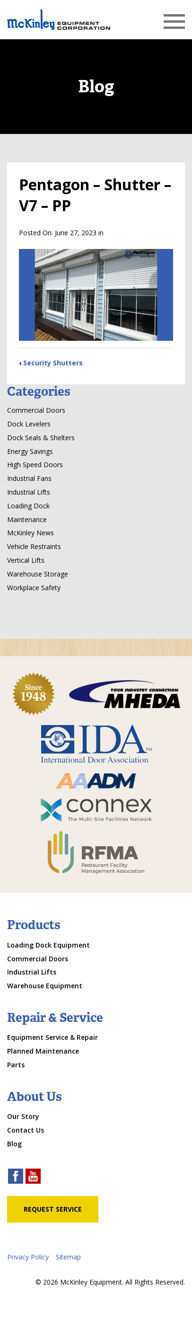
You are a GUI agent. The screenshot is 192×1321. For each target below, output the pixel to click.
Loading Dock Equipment (48, 944)
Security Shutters (53, 362)
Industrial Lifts (28, 492)
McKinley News (30, 532)
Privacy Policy (28, 1256)
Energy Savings (30, 451)
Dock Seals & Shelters (41, 437)
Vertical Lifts (25, 560)
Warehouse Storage (37, 573)
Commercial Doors (36, 410)
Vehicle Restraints (34, 546)
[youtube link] (33, 1177)
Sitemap (68, 1256)
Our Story (23, 1116)
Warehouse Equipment (44, 985)
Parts (16, 1064)
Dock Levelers (29, 423)
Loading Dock (28, 505)
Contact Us (25, 1130)
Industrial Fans (29, 478)
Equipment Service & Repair (52, 1037)
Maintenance (27, 519)
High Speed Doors (35, 464)
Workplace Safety (34, 587)
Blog (14, 1143)
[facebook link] (15, 1177)
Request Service (53, 1209)
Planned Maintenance (43, 1050)
